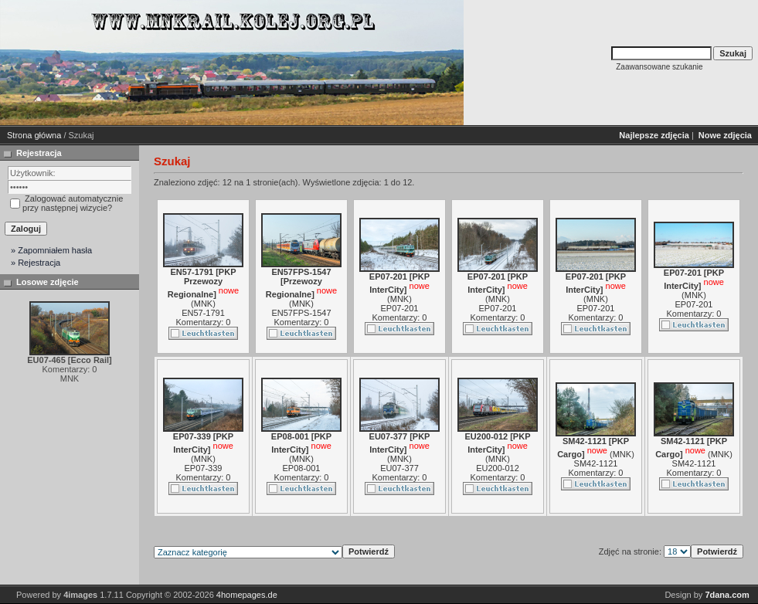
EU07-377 (399, 468)
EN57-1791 (203, 312)
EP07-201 (400, 308)
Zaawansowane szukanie (659, 67)
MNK (203, 303)
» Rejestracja (35, 262)
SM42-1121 (596, 463)
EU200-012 (497, 468)
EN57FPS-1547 (301, 312)
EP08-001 (302, 468)
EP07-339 (204, 468)
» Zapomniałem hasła (51, 250)
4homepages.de (246, 594)
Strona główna (34, 135)
